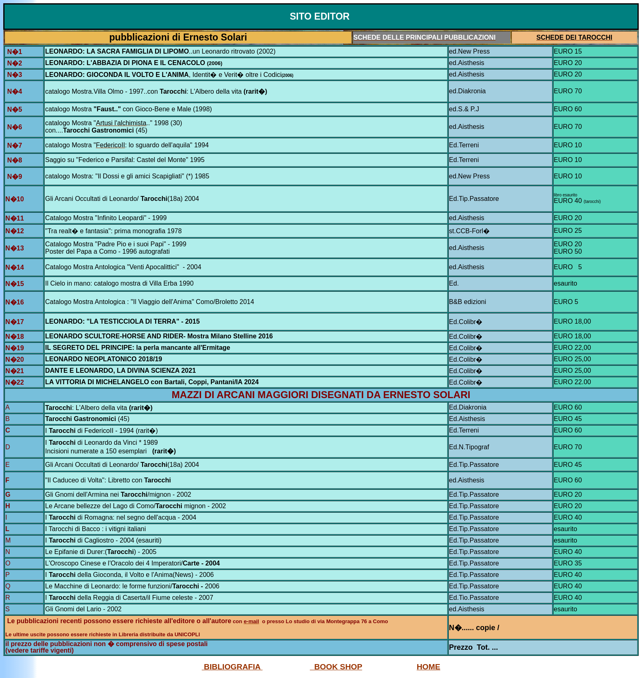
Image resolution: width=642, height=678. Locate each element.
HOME (429, 666)
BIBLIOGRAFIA (232, 666)
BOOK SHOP (336, 666)
